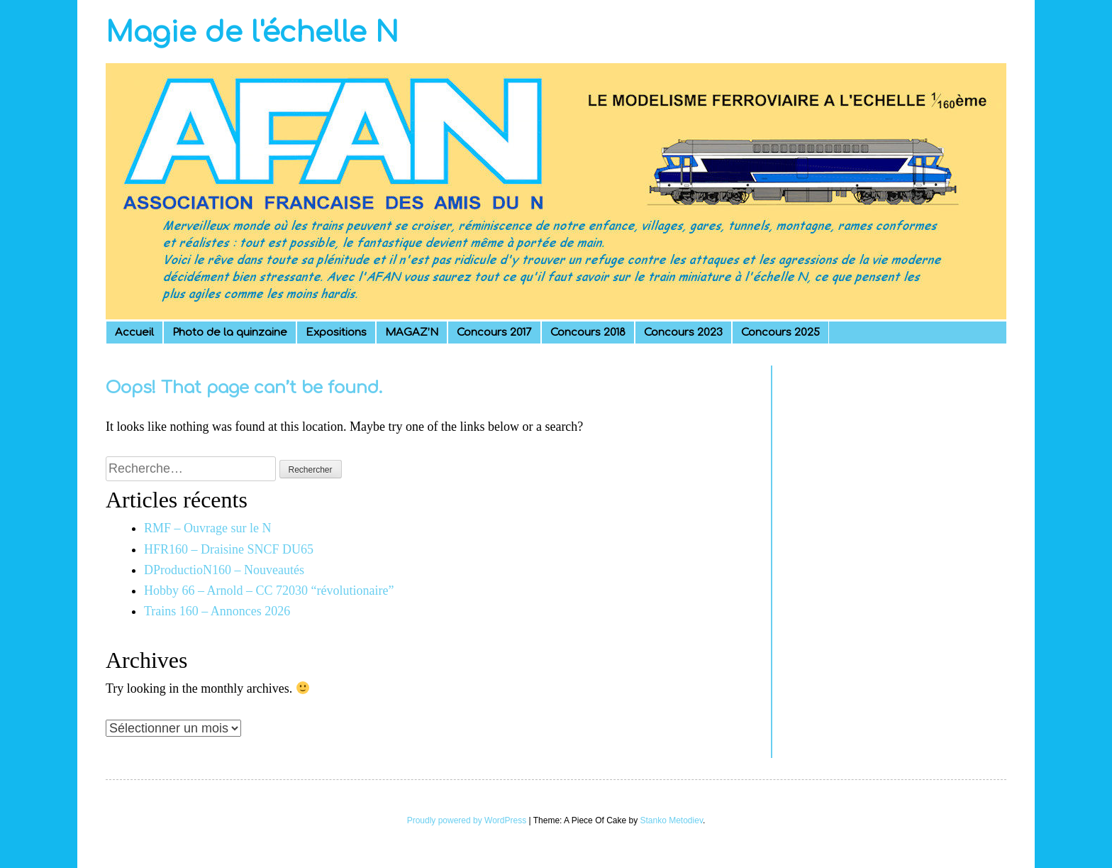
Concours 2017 (494, 332)
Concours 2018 (588, 332)
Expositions (336, 332)
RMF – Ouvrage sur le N (207, 528)
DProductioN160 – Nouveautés (224, 570)
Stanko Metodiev (672, 820)
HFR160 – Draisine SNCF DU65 (228, 549)
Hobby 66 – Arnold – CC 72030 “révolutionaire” (269, 590)
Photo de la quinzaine (229, 332)
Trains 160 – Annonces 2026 (217, 611)
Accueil (134, 332)
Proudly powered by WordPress (467, 820)
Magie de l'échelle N (252, 32)
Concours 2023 (683, 332)
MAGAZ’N (411, 332)
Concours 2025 (780, 332)
